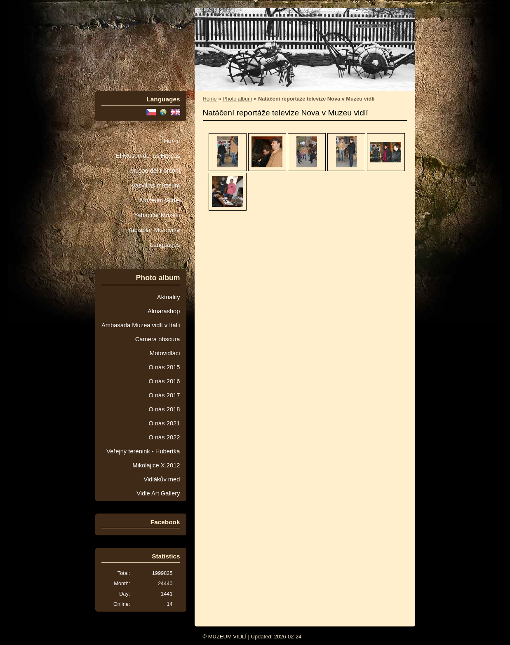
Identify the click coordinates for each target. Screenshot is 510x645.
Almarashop (164, 311)
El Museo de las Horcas (148, 155)
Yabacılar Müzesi (157, 215)
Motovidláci (165, 353)
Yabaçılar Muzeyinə (153, 230)
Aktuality (168, 297)
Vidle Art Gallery (158, 493)
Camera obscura (157, 339)
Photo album (237, 99)
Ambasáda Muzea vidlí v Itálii (140, 325)
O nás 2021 (164, 423)
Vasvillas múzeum (156, 185)
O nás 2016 (164, 381)
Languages (165, 245)
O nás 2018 (164, 409)
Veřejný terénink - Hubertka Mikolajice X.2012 (143, 458)
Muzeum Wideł (160, 200)
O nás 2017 (164, 395)
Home (172, 141)
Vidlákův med (161, 479)
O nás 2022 (164, 437)
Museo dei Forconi (155, 170)
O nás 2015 (164, 367)
